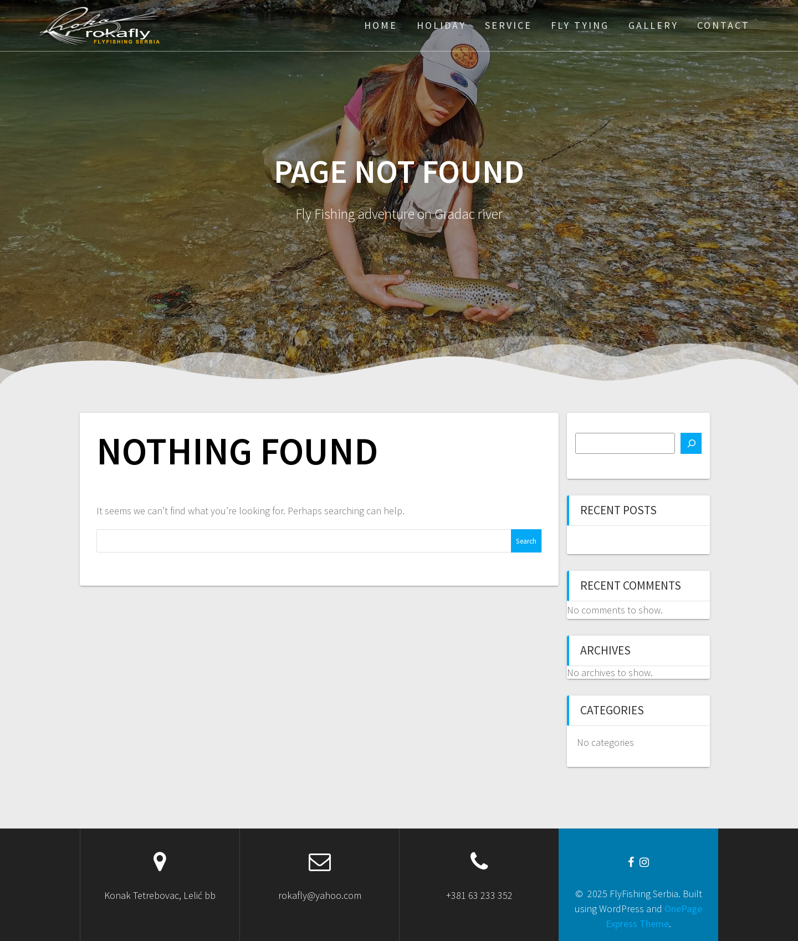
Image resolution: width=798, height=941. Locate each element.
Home (380, 25)
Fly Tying (580, 25)
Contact (723, 25)
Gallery (653, 25)
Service (508, 25)
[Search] (691, 443)
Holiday (441, 25)
